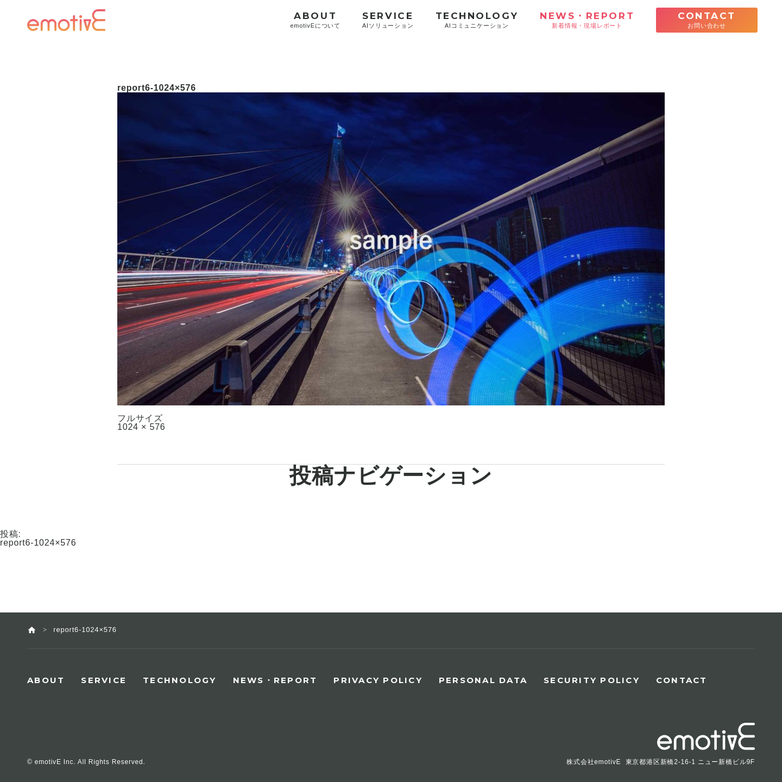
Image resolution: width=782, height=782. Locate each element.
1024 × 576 (141, 427)
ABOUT (46, 680)
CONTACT (682, 680)
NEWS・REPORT (275, 680)
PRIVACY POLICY (377, 680)
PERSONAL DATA (483, 680)
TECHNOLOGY (180, 680)
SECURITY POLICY (592, 680)
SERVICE (104, 680)
